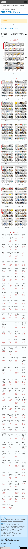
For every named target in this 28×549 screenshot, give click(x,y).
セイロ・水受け (24, 453)
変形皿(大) (17, 309)
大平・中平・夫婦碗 (4, 409)
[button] (25, 2)
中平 (10, 408)
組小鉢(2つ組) (10, 255)
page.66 (7, 141)
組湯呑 (3, 416)
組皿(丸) (10, 315)
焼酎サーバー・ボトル (17, 349)
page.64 (7, 120)
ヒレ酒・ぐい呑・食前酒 (4, 350)
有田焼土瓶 (4, 423)
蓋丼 (10, 399)
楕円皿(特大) (4, 271)
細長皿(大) (17, 264)
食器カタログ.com (10, 12)
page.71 (20, 184)
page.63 (20, 99)
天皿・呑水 (17, 325)
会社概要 (23, 519)
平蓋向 (10, 333)
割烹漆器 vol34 (16, 530)
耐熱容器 (24, 482)
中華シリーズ (24, 492)
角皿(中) (24, 302)
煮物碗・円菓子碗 (17, 334)
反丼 (17, 381)
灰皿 (9, 490)
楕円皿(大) (10, 271)
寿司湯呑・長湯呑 (17, 409)
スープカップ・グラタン (10, 484)
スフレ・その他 (4, 492)
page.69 (20, 163)
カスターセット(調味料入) (24, 361)
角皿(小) (4, 308)
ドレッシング (4, 483)
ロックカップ (17, 360)
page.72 (7, 206)
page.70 (7, 184)
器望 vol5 (3, 530)
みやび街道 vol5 (5, 529)
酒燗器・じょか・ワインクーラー (10, 350)
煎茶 (23, 416)
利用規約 (10, 521)
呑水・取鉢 (24, 325)
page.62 (14, 72)
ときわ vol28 (20, 527)
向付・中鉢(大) (10, 247)
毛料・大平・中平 (24, 400)
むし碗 (23, 333)
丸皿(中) (24, 294)
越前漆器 (4, 506)
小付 (23, 254)
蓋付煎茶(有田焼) (10, 416)
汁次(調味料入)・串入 (4, 371)
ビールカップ (4, 359)
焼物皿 (23, 278)
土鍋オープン (24, 429)
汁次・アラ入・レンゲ (17, 436)
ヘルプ (18, 519)
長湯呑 (23, 408)
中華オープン (17, 492)
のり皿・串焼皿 (17, 286)
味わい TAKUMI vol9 (17, 533)
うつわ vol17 (8, 25)
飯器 (3, 399)
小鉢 (3, 254)
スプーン (24, 497)
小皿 (10, 324)
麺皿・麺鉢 (10, 382)
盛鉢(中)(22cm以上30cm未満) (10, 238)
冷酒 (17, 341)
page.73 (20, 206)
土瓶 (3, 428)
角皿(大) (17, 302)
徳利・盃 (24, 341)
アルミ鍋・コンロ (10, 454)
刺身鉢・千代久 (4, 247)
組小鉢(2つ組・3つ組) (17, 255)
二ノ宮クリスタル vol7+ (6, 533)
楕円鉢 (23, 236)
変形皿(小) (3, 316)
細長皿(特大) (10, 264)
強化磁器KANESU (5, 527)
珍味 (3, 263)
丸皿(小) (4, 302)
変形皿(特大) (10, 309)
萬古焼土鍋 (10, 436)
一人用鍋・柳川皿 (4, 445)
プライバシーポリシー (18, 521)
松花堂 (3, 333)
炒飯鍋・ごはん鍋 (17, 444)
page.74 (7, 227)
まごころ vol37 (18, 529)
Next (26, 57)
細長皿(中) (23, 264)
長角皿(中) (10, 279)
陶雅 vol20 (3, 524)
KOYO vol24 (13, 527)
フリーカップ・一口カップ (10, 360)
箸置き (10, 369)
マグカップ (24, 475)
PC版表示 (3, 1)
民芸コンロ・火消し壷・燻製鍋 (24, 446)
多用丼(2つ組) (10, 391)
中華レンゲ (17, 499)
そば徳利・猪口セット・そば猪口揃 (24, 372)
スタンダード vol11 (5, 526)
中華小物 (10, 498)
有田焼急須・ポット (17, 423)
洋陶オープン (4, 475)
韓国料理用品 (4, 462)
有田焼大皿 (24, 286)
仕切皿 (10, 285)
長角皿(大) (3, 279)
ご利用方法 (7, 519)
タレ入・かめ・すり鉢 (17, 371)
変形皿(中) (23, 309)
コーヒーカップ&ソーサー (10, 475)
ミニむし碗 (4, 342)
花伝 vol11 (16, 524)
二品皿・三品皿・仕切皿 (4, 382)
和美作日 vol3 (12, 532)
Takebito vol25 (10, 535)
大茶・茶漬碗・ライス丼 (17, 400)
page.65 (20, 120)
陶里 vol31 (9, 530)
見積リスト (13, 519)
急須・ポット (24, 423)
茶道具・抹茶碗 (10, 429)
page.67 (20, 141)
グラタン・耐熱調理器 (17, 484)
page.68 (7, 163)
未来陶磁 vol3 (22, 526)
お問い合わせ (4, 521)
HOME (2, 25)
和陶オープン (10, 463)
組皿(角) (17, 315)
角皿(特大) (10, 302)
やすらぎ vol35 (4, 532)
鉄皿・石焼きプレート (17, 454)
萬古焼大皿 (4, 295)
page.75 (20, 227)
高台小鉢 (24, 246)
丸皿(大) (17, 294)
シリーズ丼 (24, 382)
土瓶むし (10, 341)
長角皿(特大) (24, 271)
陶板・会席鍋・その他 (24, 437)
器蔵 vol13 (12, 529)
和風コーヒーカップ (17, 475)
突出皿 (17, 278)
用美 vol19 (3, 535)
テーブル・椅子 (10, 507)
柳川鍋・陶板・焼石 (10, 445)
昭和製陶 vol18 (14, 526)
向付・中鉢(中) (17, 247)
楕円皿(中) (17, 271)
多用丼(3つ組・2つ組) (4, 391)
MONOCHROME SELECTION (24, 466)
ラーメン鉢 (4, 499)
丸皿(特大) (10, 295)
